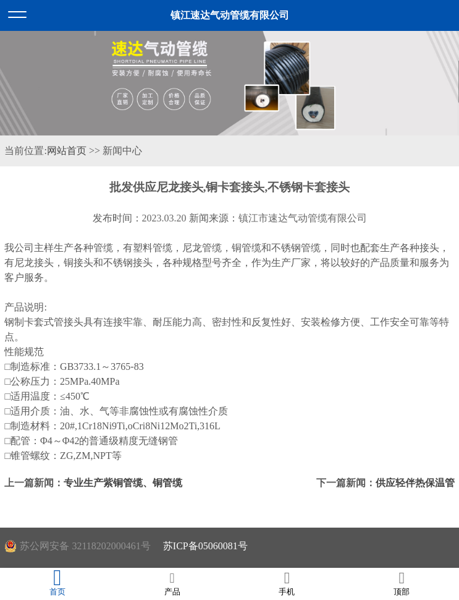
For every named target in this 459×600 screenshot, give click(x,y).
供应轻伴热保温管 (415, 483)
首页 (57, 583)
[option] (229, 83)
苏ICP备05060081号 (205, 546)
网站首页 (66, 150)
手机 (287, 583)
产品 (172, 583)
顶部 (401, 583)
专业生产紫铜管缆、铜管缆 (123, 483)
